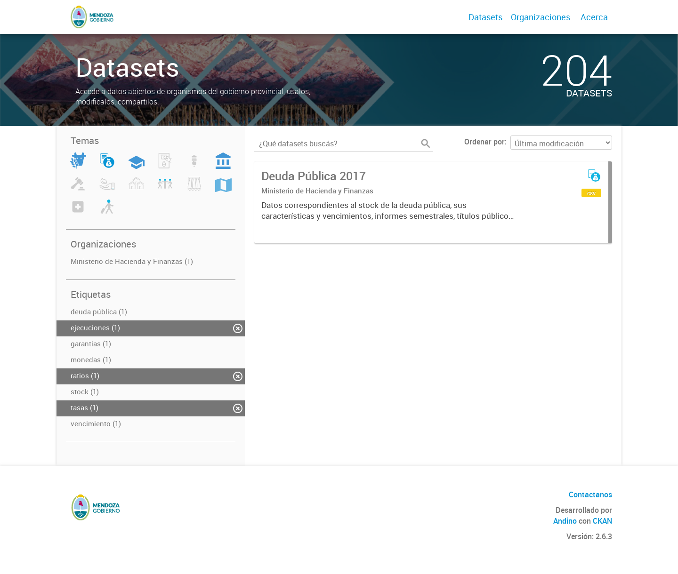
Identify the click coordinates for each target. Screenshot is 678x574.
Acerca (594, 17)
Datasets (485, 17)
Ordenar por (484, 141)
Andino (565, 521)
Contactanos (590, 494)
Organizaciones (540, 17)
